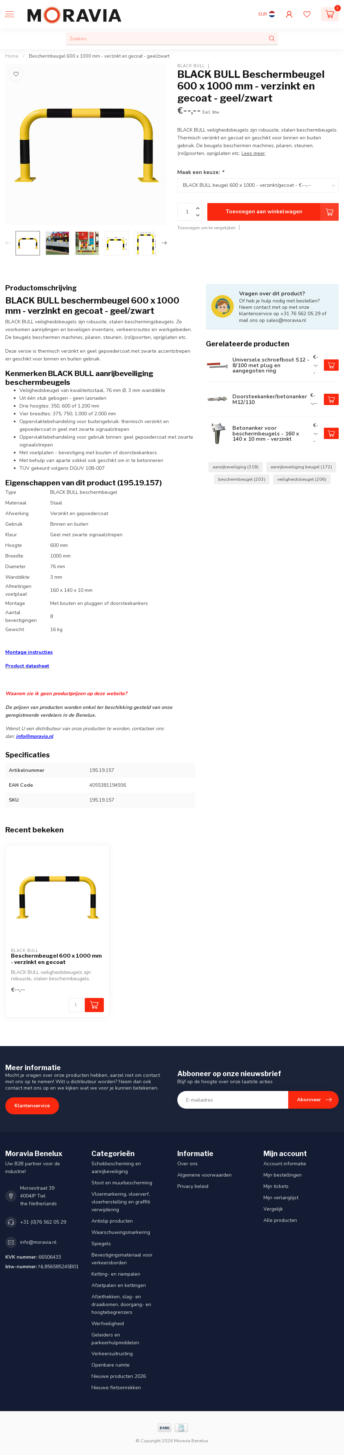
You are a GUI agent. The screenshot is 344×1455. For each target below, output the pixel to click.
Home (11, 56)
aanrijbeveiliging (236, 467)
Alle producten (280, 1220)
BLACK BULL (191, 66)
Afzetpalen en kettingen (118, 1285)
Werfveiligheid (107, 1323)
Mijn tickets (276, 1186)
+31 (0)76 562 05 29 (43, 1222)
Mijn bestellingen (282, 1175)
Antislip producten (112, 1221)
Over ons (187, 1163)
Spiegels (101, 1243)
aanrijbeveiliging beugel (301, 467)
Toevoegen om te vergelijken (206, 228)
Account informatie (284, 1163)
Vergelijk (273, 1209)
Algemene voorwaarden (204, 1175)
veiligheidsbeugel (301, 479)
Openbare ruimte (110, 1365)
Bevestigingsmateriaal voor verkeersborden (122, 1259)
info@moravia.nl (34, 736)
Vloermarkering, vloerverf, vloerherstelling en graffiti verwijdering (120, 1202)
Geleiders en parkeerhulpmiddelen (115, 1339)
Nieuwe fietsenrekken (116, 1387)
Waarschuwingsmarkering (120, 1232)
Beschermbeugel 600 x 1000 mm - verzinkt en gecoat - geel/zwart (99, 56)
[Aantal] (76, 1005)
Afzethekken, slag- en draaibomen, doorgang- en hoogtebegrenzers (121, 1304)
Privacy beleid (192, 1186)
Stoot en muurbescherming (121, 1182)
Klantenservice (32, 1105)
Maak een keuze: (200, 172)
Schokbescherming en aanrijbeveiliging (116, 1167)
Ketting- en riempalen (115, 1274)
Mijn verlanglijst (280, 1197)
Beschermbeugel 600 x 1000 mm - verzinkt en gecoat (56, 959)
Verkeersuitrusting (112, 1353)
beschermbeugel (241, 479)
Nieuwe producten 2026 (118, 1376)
